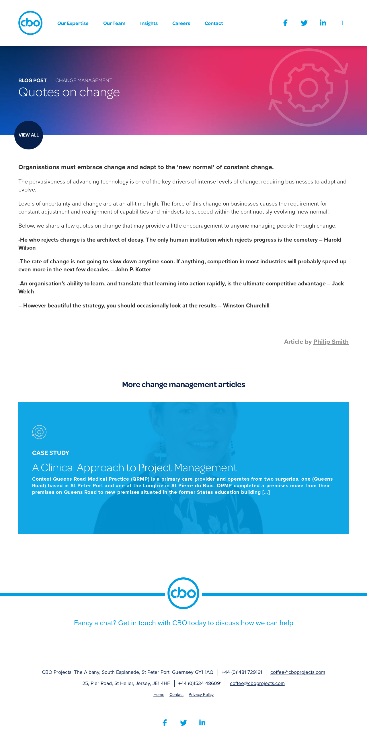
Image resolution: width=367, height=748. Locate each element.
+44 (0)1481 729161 (242, 672)
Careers (181, 23)
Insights (149, 23)
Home (158, 694)
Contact (214, 23)
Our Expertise (73, 23)
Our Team (114, 23)
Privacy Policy (201, 694)
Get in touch (137, 622)
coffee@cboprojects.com (297, 672)
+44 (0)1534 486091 (200, 683)
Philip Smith (331, 341)
